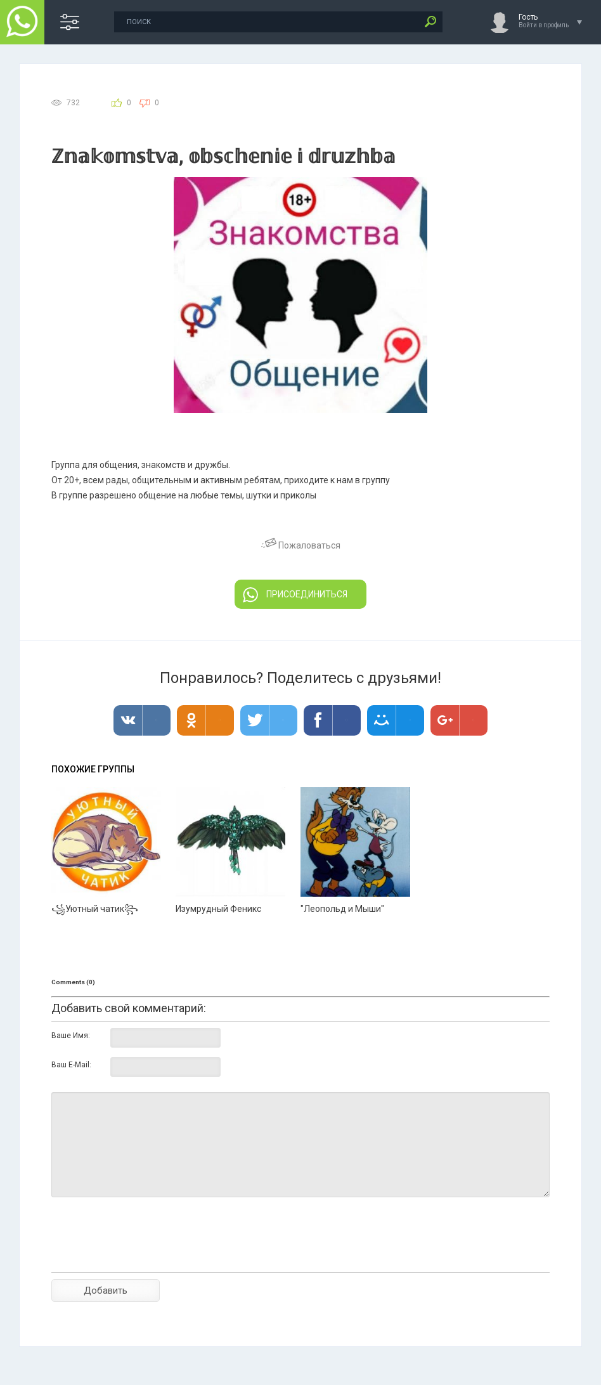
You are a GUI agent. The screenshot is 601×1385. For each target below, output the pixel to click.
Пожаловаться (300, 545)
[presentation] (147, 1257)
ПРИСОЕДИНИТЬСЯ (295, 594)
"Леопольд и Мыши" (342, 909)
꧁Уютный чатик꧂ (94, 909)
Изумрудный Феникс (218, 909)
